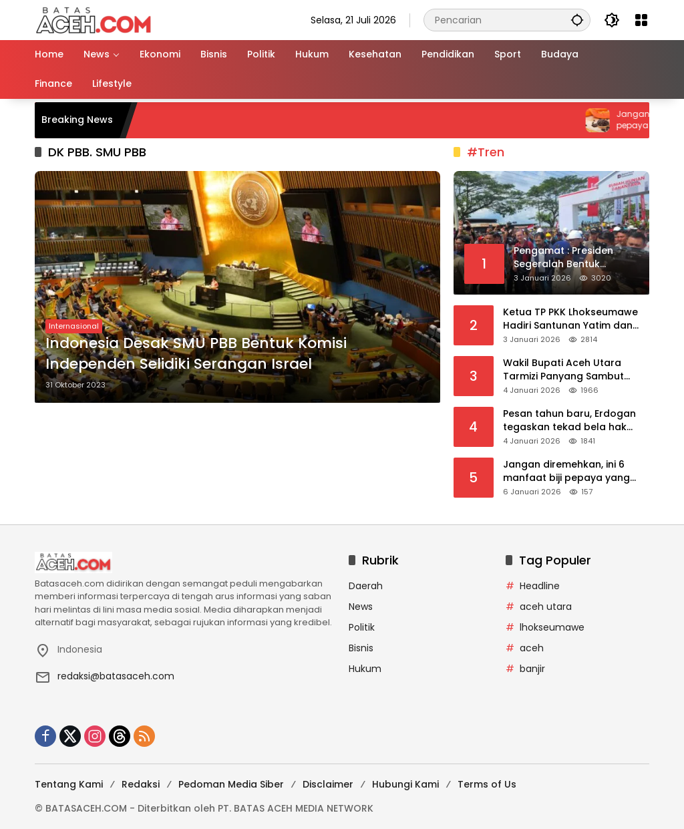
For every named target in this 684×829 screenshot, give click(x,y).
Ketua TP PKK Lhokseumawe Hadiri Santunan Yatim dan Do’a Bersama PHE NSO (570, 319)
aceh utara (546, 606)
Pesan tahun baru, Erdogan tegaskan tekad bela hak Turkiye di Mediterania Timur (571, 420)
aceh (532, 648)
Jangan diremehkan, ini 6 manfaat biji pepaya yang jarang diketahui (566, 471)
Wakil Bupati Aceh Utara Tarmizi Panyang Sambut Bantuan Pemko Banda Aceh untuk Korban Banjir (572, 370)
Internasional (74, 326)
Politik (362, 627)
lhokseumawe (552, 627)
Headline (540, 586)
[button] (577, 20)
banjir (532, 668)
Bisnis (361, 648)
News (361, 606)
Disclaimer (328, 784)
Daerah (366, 586)
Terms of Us (487, 784)
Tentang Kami (69, 784)
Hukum (365, 668)
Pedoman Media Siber (231, 784)
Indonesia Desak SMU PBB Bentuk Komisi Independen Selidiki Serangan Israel (196, 353)
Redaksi (141, 784)
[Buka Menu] (641, 20)
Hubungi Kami (405, 784)
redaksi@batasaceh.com (115, 676)
